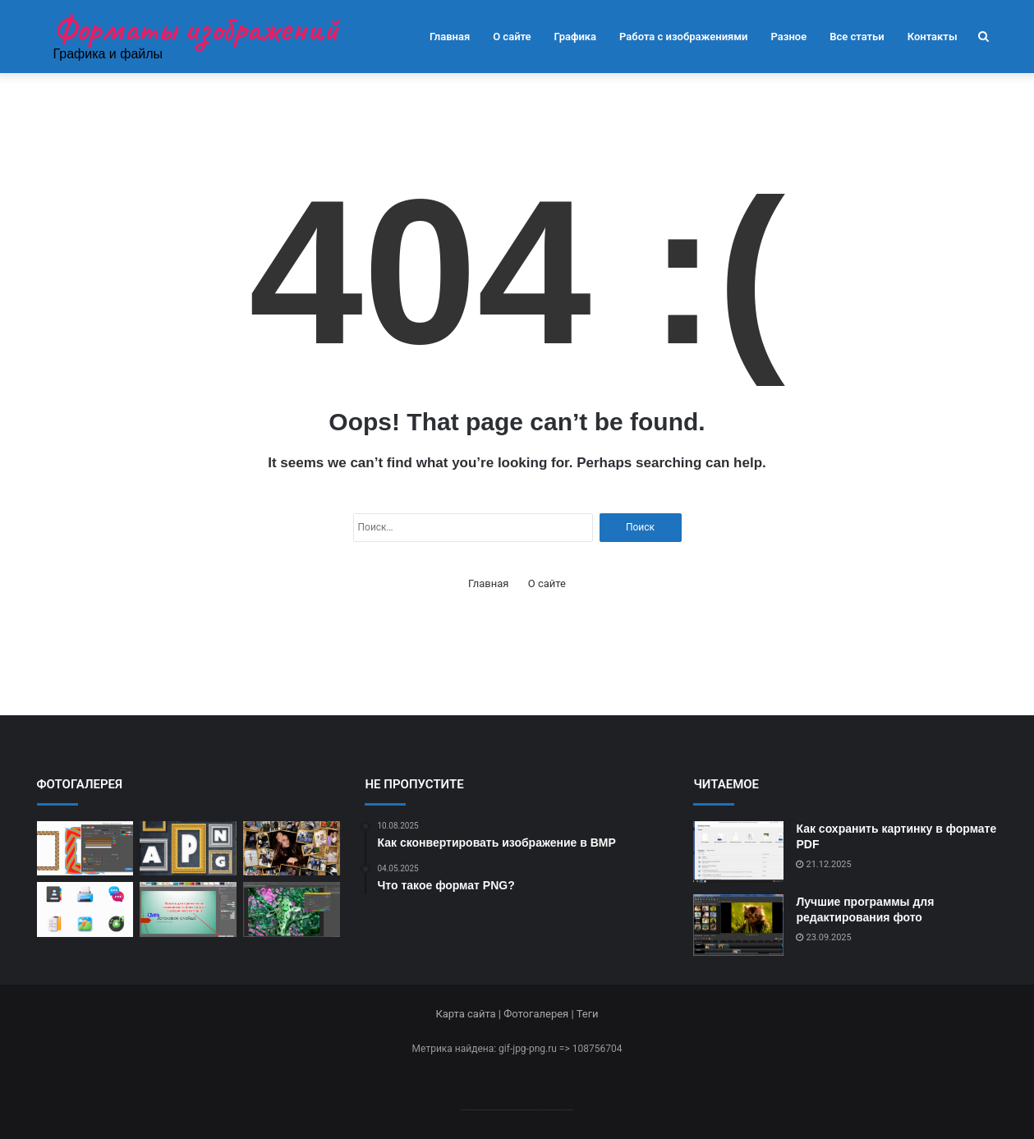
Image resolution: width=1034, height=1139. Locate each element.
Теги (588, 1014)
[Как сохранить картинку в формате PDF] (738, 852)
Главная (450, 36)
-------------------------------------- (517, 1109)
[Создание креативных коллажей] (291, 848)
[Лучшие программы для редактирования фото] (738, 925)
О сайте (512, 36)
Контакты (933, 36)
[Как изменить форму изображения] (188, 909)
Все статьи (857, 36)
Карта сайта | (469, 1014)
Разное (789, 36)
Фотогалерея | (539, 1014)
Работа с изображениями (683, 36)
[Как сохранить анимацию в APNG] (188, 848)
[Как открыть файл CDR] (85, 848)
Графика (575, 36)
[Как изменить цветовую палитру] (291, 909)
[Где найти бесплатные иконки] (85, 909)
